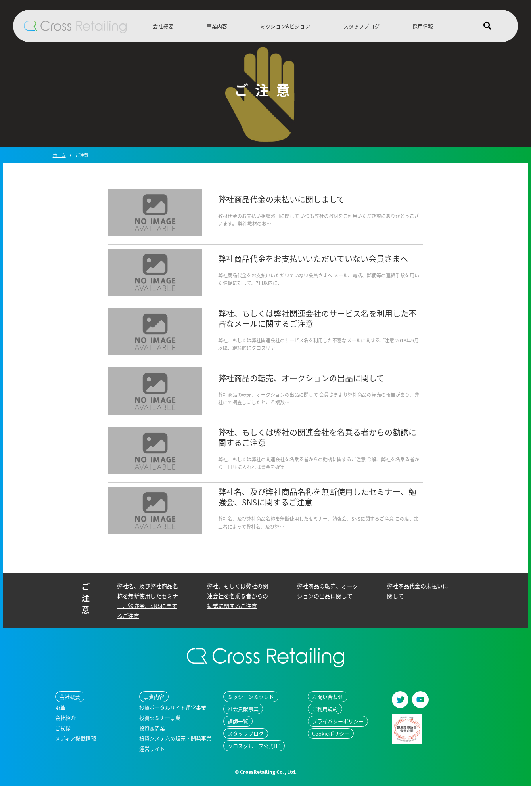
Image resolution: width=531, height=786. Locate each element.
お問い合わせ (327, 696)
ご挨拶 (63, 728)
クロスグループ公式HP (254, 746)
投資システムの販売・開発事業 (175, 738)
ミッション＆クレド (251, 696)
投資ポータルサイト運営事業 (172, 707)
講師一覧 (238, 721)
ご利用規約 (325, 709)
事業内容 (217, 26)
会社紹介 (65, 717)
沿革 (60, 707)
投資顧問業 (152, 728)
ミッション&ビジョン (285, 26)
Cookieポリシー (330, 733)
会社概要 (163, 26)
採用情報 (422, 26)
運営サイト (152, 748)
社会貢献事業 (243, 709)
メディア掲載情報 (75, 738)
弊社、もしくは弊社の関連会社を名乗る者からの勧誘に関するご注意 (237, 596)
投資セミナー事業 (159, 717)
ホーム (59, 155)
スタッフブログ (361, 26)
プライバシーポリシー (338, 721)
